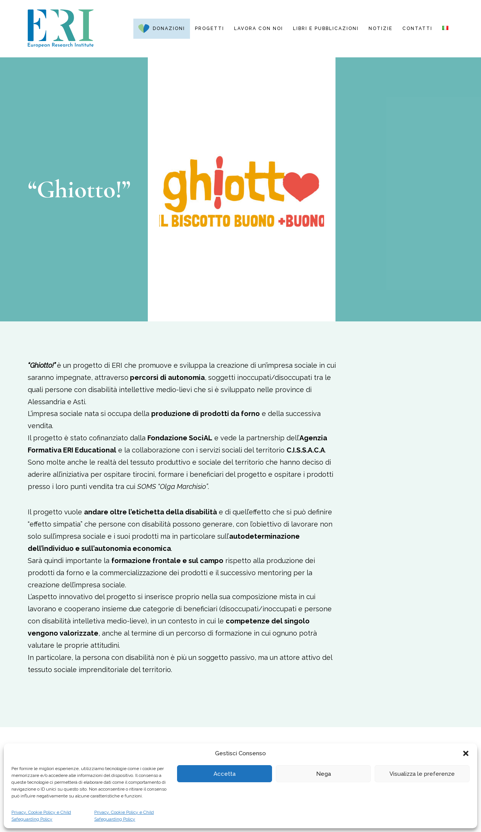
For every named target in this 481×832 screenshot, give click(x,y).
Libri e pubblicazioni (326, 28)
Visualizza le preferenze (422, 773)
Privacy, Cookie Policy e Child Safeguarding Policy (41, 816)
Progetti (209, 28)
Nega (323, 773)
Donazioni (169, 28)
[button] (466, 753)
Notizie (380, 28)
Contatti (417, 28)
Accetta (225, 773)
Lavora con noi (258, 28)
